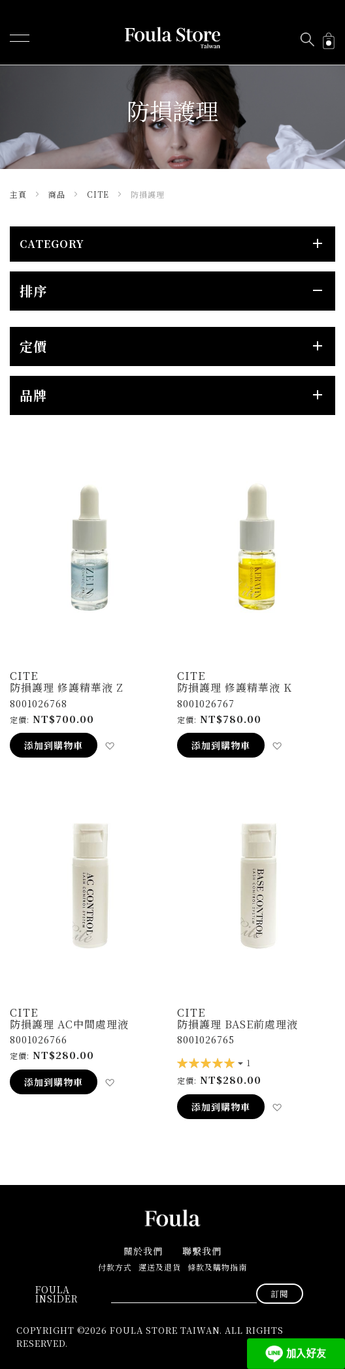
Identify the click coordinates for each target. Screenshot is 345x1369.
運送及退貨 (160, 1266)
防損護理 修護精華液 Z (66, 687)
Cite (99, 194)
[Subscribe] (279, 1294)
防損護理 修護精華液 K (234, 687)
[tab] (172, 244)
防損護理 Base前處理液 (237, 1024)
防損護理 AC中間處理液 (69, 1024)
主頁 (19, 194)
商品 (58, 194)
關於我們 (143, 1250)
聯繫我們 (202, 1250)
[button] (109, 745)
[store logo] (172, 38)
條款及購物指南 (217, 1266)
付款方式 (115, 1266)
